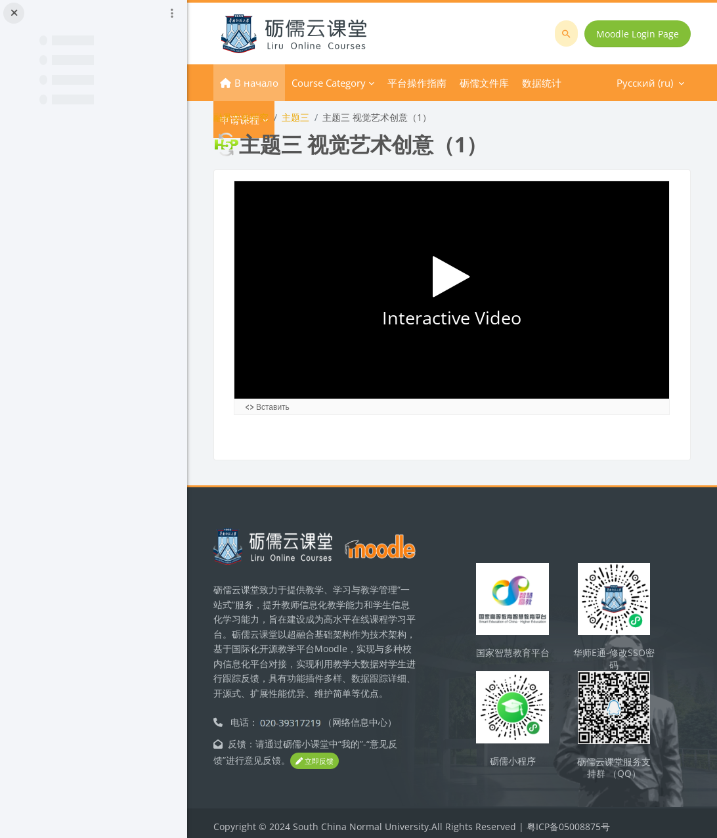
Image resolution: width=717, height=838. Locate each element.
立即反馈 (314, 754)
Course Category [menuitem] (329, 82)
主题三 (295, 117)
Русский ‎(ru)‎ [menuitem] (515, 82)
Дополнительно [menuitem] (426, 82)
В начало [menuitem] (256, 82)
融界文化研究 (241, 117)
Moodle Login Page (637, 34)
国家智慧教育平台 (513, 646)
